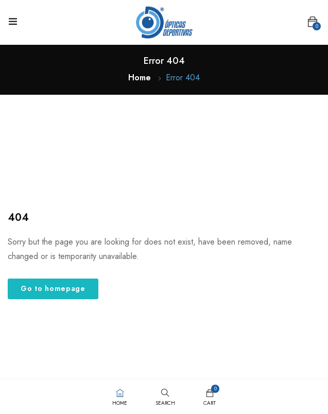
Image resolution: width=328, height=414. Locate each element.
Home (139, 77)
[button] (312, 22)
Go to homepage (53, 288)
